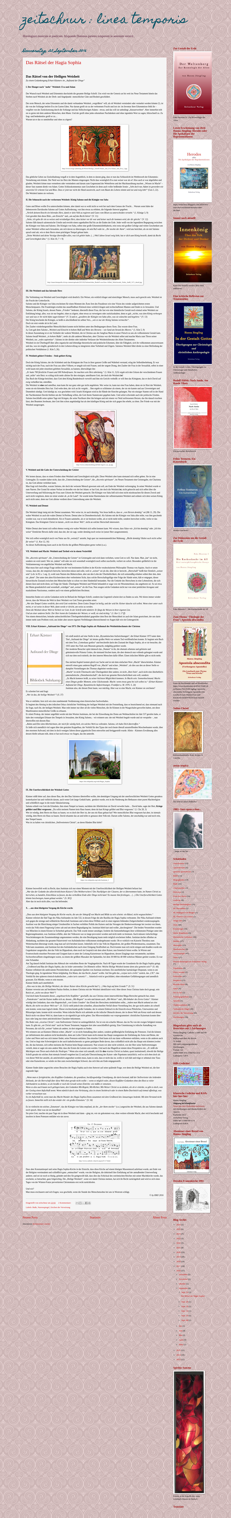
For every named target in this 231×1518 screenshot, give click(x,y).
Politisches (177, 976)
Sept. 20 (185, 1302)
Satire (175, 988)
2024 (178, 1234)
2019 (178, 1257)
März (181, 1344)
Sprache (176, 1001)
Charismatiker (179, 888)
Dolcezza (177, 892)
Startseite (95, 1217)
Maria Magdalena (180, 933)
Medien (176, 941)
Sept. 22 (185, 1292)
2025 (178, 1229)
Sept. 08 (185, 1320)
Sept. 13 (185, 1311)
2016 (178, 1271)
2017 (178, 1266)
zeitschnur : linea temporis (104, 20)
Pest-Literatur (179, 972)
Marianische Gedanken (182, 937)
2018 (178, 1261)
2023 (178, 1238)
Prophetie (177, 980)
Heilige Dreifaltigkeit (182, 904)
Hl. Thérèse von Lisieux (183, 917)
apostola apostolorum (182, 872)
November (183, 1279)
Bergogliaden (178, 880)
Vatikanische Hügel (181, 1009)
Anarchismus (178, 863)
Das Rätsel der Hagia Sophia (53, 62)
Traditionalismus (180, 1005)
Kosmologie (178, 929)
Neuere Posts (30, 1217)
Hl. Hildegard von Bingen (184, 913)
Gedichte (177, 900)
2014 (178, 1355)
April (181, 1340)
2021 (178, 1248)
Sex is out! (177, 992)
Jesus (175, 925)
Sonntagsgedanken (181, 997)
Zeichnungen (178, 1017)
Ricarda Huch (179, 984)
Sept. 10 (185, 1315)
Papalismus (178, 968)
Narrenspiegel (43, 1207)
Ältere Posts (160, 1217)
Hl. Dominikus (179, 908)
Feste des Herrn (179, 896)
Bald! (175, 876)
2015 (178, 1350)
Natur (175, 957)
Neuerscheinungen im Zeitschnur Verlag (189, 961)
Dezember (183, 1274)
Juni (181, 1331)
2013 (178, 1359)
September (183, 1288)
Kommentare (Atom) (41, 1224)
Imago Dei (177, 921)
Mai (181, 1335)
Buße (34, 1207)
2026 (178, 1225)
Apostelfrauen (179, 868)
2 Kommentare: (65, 1203)
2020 (178, 1252)
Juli (180, 1326)
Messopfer (177, 945)
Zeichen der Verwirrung (60, 1207)
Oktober (182, 1284)
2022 (178, 1243)
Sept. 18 (185, 1306)
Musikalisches (179, 949)
